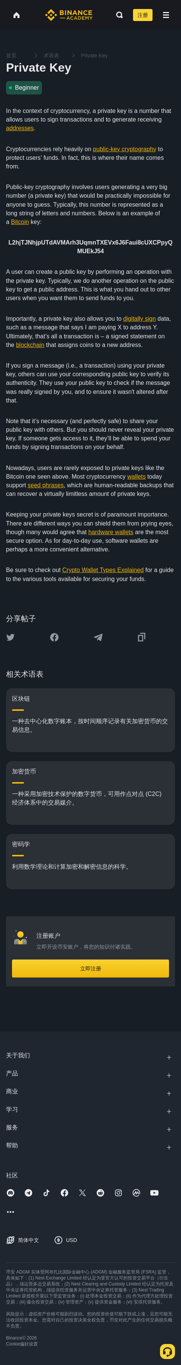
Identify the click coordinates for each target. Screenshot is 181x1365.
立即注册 (90, 969)
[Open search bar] (117, 15)
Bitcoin (20, 222)
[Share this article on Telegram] (98, 637)
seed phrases (46, 485)
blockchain (30, 345)
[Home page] (69, 15)
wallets (136, 476)
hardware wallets (110, 532)
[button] (166, 15)
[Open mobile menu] (166, 15)
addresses (20, 128)
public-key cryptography (124, 149)
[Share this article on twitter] (10, 637)
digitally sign (139, 318)
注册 (143, 15)
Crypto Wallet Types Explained (103, 570)
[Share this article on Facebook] (54, 637)
